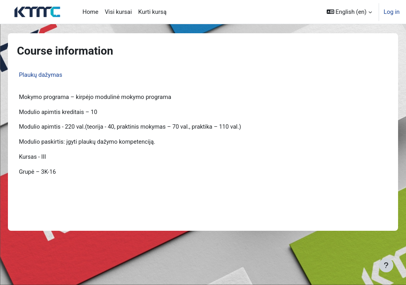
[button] (349, 12)
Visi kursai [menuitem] (118, 11)
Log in (392, 11)
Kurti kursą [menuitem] (152, 11)
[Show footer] (386, 265)
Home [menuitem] (90, 11)
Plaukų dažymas (51, 74)
